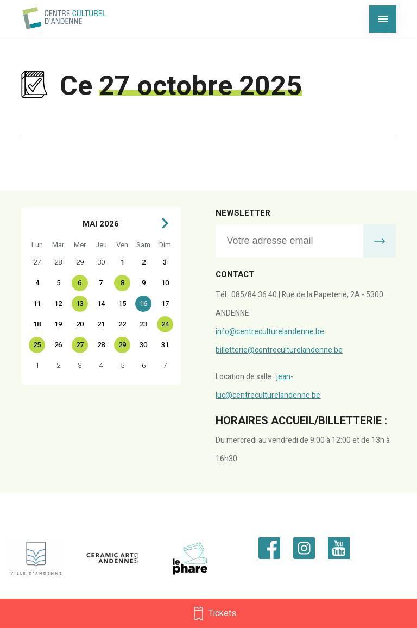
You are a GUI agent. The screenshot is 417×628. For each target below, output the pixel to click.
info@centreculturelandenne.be (270, 331)
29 (122, 345)
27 (80, 345)
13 (80, 303)
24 (165, 324)
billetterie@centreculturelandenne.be (279, 350)
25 (37, 345)
